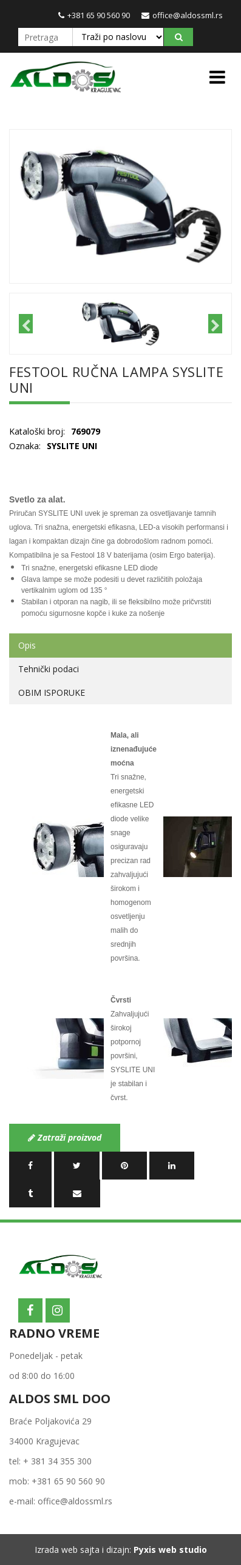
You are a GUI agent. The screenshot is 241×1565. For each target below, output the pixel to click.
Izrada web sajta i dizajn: (121, 1549)
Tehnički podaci (48, 669)
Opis (27, 645)
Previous (26, 323)
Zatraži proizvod (64, 1137)
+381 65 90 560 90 (94, 15)
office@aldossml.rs (182, 15)
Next (215, 323)
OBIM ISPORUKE (51, 692)
